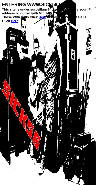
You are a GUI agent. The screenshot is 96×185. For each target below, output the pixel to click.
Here (42, 17)
